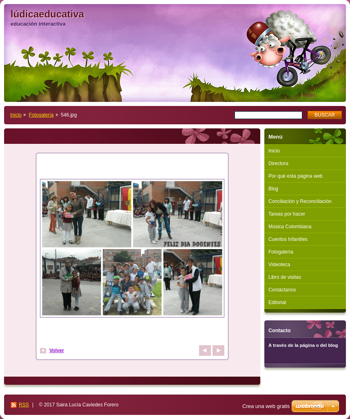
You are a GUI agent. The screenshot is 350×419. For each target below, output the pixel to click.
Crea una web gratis (266, 406)
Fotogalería (41, 115)
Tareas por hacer (286, 214)
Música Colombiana (289, 226)
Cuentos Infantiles (288, 239)
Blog (273, 189)
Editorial (277, 302)
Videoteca (279, 264)
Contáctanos (282, 290)
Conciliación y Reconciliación (300, 201)
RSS (24, 405)
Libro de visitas (284, 277)
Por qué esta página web (295, 176)
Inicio (16, 115)
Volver (56, 350)
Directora (278, 163)
